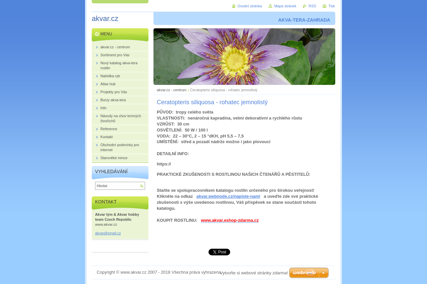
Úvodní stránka (250, 6)
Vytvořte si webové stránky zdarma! (254, 272)
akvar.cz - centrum (171, 90)
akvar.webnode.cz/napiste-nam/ (228, 196)
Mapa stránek (285, 6)
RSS (312, 6)
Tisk (331, 6)
